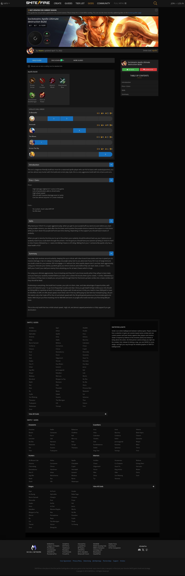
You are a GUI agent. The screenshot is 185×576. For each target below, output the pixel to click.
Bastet (31, 433)
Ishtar (31, 367)
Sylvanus (85, 397)
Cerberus (32, 346)
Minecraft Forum (83, 554)
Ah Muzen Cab (33, 461)
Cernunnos (59, 346)
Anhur (58, 331)
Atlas (30, 340)
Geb (30, 358)
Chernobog (32, 467)
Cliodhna (74, 433)
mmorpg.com (97, 550)
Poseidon (59, 388)
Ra (30, 391)
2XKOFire (81, 550)
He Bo (52, 504)
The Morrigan (60, 401)
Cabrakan (86, 343)
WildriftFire (50, 552)
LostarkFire (81, 546)
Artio (57, 337)
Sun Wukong (33, 397)
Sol (84, 395)
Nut (30, 385)
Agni (57, 328)
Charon (31, 349)
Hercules (86, 361)
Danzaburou (60, 352)
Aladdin (85, 328)
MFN (6, 3)
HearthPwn (97, 554)
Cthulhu (95, 439)
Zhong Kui (53, 528)
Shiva (95, 476)
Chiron (58, 349)
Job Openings (97, 561)
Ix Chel (52, 507)
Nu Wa (85, 382)
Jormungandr (60, 370)
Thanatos (32, 401)
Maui (137, 445)
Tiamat (31, 525)
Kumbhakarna (98, 445)
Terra (138, 448)
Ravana (52, 445)
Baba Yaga (75, 495)
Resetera (65, 550)
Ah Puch (52, 492)
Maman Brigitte (55, 510)
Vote (46, 35)
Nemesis (59, 382)
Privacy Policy (77, 561)
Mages (31, 487)
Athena (85, 337)
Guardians (97, 425)
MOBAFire (50, 544)
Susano (58, 397)
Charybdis (74, 464)
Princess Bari (87, 388)
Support (115, 561)
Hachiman (53, 470)
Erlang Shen (140, 464)
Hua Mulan (59, 364)
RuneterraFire (52, 554)
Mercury (58, 376)
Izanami (58, 367)
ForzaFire (65, 554)
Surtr (137, 476)
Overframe (112, 546)
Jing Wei (31, 370)
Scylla (31, 395)
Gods (92, 3)
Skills (123, 90)
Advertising (87, 561)
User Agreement (65, 561)
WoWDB (96, 544)
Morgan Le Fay (60, 379)
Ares (84, 334)
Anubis (85, 331)
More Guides (78, 60)
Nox (51, 513)
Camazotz (53, 433)
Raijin (52, 519)
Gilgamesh (59, 358)
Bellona (58, 343)
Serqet (73, 445)
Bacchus (85, 340)
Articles (122, 561)
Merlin (85, 376)
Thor (84, 401)
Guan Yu (85, 358)
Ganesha (86, 355)
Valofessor (65, 548)
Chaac (85, 346)
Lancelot (31, 439)
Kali (84, 370)
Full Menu (121, 3)
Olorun (31, 516)
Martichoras (54, 476)
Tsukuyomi (32, 403)
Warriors (96, 456)
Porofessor (51, 548)
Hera (30, 507)
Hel (72, 504)
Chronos (74, 498)
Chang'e (53, 498)
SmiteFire (65, 544)
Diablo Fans (113, 544)
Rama (58, 391)
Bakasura (74, 430)
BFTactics (81, 548)
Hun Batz (86, 364)
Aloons (41, 50)
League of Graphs (53, 546)
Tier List (81, 3)
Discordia (86, 352)
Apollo (154, 50)
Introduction (126, 82)
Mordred (32, 379)
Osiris (84, 385)
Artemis (31, 337)
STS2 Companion (115, 548)
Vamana (117, 479)
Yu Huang (74, 525)
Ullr (57, 403)
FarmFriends (66, 552)
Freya (73, 501)
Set (30, 448)
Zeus (30, 410)
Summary (125, 94)
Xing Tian (96, 451)
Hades (31, 361)
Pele (30, 388)
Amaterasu (32, 331)
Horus (95, 470)
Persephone (54, 516)
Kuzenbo (117, 445)
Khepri (31, 373)
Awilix (58, 340)
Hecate (58, 361)
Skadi (30, 482)
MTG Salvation (83, 552)
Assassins (32, 425)
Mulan (138, 470)
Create (58, 3)
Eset (30, 355)
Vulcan (85, 403)
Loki (84, 373)
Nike (94, 473)
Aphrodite (32, 334)
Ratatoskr (86, 391)
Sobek (58, 395)
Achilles (31, 328)
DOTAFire (65, 546)
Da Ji (30, 352)
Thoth (73, 522)
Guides (69, 3)
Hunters (31, 456)
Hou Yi (31, 364)
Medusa (31, 376)
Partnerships (107, 561)
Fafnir (116, 439)
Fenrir (58, 355)
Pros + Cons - (126, 86)
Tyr (94, 479)
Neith (31, 382)
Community (105, 3)
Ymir (84, 407)
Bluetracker (97, 552)
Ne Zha (85, 379)
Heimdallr (74, 470)
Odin (57, 385)
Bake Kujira (139, 433)
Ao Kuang (32, 495)
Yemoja (58, 407)
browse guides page (134, 13)
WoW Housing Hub (99, 546)
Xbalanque (32, 407)
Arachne (31, 430)
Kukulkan (59, 373)
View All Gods (67, 414)
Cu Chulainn (119, 464)
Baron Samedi (33, 343)
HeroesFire (81, 544)
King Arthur (118, 470)
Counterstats (51, 550)
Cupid (84, 349)
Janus (84, 367)
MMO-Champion (98, 548)
